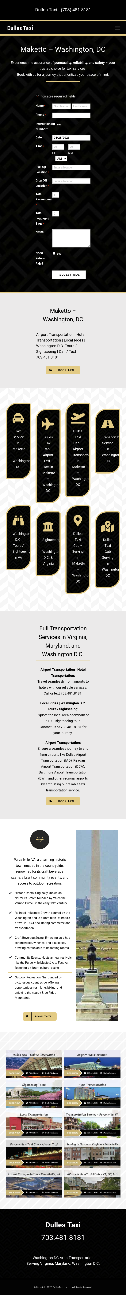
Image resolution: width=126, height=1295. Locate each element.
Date (40, 138)
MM (70, 153)
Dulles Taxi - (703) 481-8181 (63, 9)
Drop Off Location (42, 183)
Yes (59, 124)
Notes (40, 232)
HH (54, 153)
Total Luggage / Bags (42, 218)
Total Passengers (44, 199)
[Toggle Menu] (117, 27)
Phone (41, 115)
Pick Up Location (42, 170)
